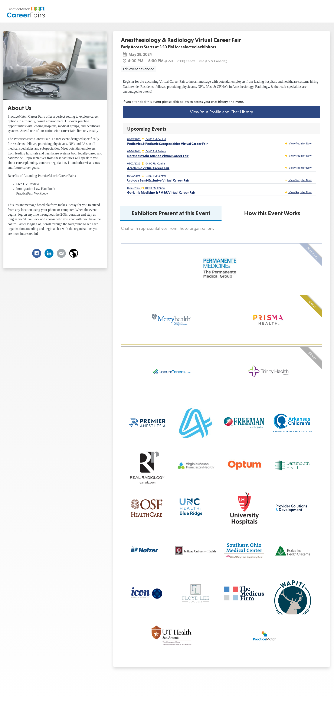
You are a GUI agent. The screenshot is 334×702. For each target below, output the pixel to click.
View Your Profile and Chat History (221, 112)
